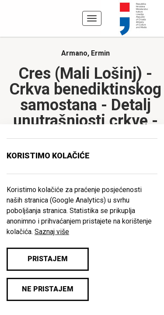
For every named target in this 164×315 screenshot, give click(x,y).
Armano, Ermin (85, 53)
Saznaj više (52, 232)
